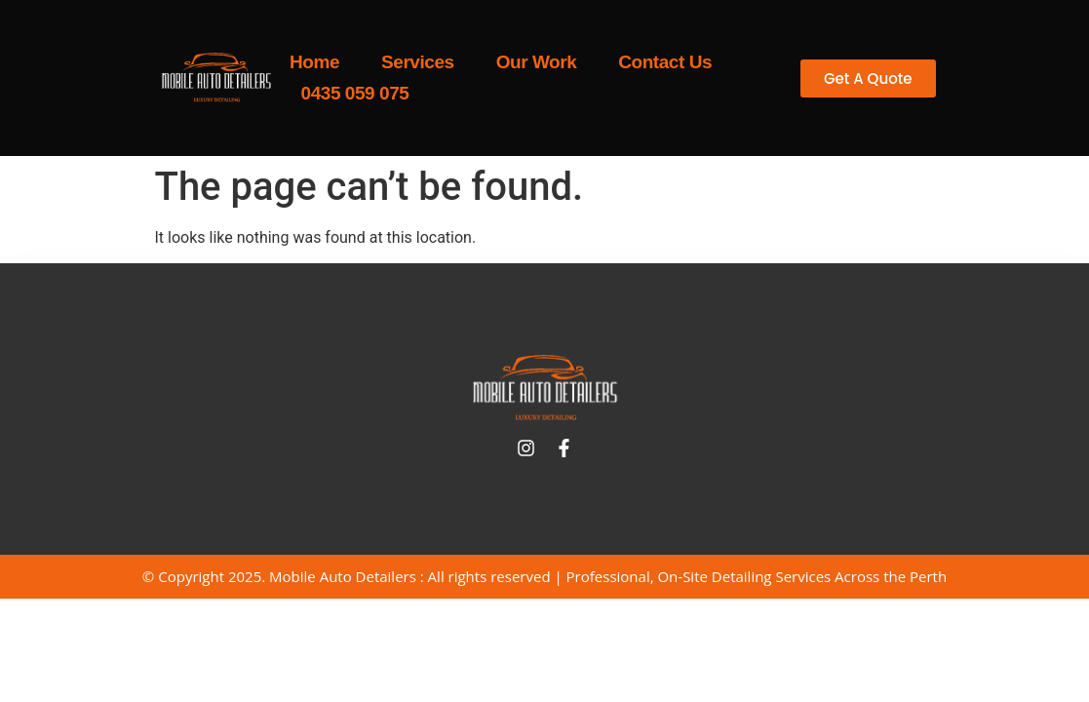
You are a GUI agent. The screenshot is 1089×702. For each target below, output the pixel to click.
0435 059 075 (355, 93)
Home (314, 62)
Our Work (536, 62)
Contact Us (665, 62)
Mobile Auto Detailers (342, 576)
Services (417, 62)
